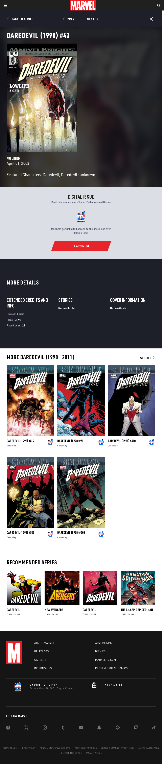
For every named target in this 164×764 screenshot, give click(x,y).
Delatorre (11, 445)
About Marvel (44, 642)
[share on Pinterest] (118, 728)
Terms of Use (10, 747)
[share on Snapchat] (99, 728)
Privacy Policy (28, 747)
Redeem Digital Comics (111, 668)
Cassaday (62, 445)
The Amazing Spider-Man (137, 610)
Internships (43, 668)
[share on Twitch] (136, 728)
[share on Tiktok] (154, 728)
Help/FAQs (41, 651)
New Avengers (54, 610)
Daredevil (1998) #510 (122, 441)
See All (147, 358)
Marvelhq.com (105, 659)
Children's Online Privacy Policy (117, 747)
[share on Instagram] (45, 728)
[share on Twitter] (26, 728)
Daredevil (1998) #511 (71, 441)
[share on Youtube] (81, 728)
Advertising (104, 642)
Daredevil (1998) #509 (20, 533)
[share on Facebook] (8, 728)
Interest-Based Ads (71, 752)
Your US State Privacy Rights (55, 747)
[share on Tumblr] (63, 728)
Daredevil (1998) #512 (20, 441)
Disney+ (101, 651)
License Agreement (149, 747)
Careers (40, 659)
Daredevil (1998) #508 (71, 533)
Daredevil (13, 610)
